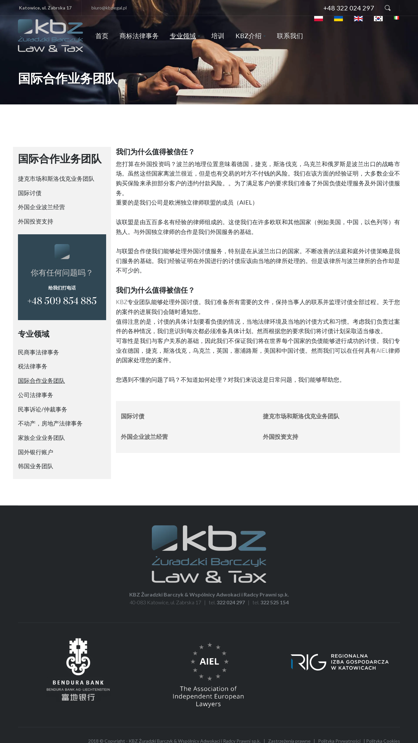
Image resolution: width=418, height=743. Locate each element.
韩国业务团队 (35, 466)
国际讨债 (29, 192)
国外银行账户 (35, 452)
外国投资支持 (35, 221)
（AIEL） (245, 202)
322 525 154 (274, 602)
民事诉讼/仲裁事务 (42, 409)
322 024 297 (231, 602)
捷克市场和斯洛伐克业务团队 (56, 178)
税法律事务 (32, 366)
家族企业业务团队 (41, 437)
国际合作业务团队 (41, 380)
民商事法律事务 (38, 352)
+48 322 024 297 (348, 8)
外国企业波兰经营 (41, 206)
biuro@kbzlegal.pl (109, 7)
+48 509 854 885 (62, 301)
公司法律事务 (35, 394)
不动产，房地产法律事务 (50, 423)
